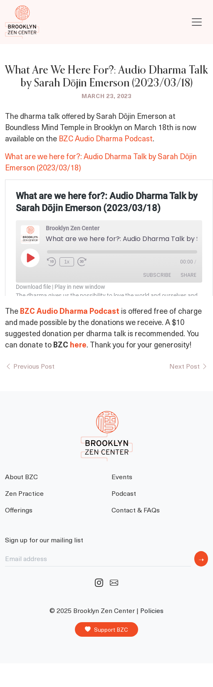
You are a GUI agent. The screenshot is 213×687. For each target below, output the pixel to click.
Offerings (18, 510)
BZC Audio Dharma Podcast (106, 138)
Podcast (123, 493)
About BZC (21, 476)
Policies (151, 610)
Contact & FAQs (135, 510)
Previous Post (29, 366)
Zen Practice (24, 493)
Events (121, 476)
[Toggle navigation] (197, 22)
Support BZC (106, 629)
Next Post (188, 366)
